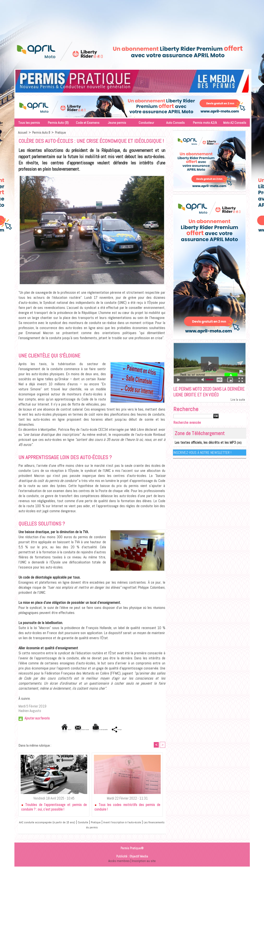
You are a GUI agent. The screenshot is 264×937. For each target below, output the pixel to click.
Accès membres (118, 861)
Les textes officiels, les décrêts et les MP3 (200, 451)
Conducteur (146, 122)
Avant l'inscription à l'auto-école (142, 822)
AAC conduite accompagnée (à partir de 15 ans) (52, 822)
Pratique (61, 132)
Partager (138, 729)
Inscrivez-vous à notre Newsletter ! (202, 460)
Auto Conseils (175, 122)
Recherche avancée (188, 431)
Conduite (96, 822)
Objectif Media (138, 857)
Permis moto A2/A (205, 122)
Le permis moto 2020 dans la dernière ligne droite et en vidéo (206, 396)
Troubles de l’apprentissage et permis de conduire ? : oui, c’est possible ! (54, 807)
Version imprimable (108, 729)
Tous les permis (29, 122)
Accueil (22, 132)
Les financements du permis (92, 827)
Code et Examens (87, 122)
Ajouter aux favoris (37, 718)
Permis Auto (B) (58, 122)
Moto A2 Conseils (234, 122)
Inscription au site (144, 861)
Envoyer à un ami (71, 729)
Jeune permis (117, 122)
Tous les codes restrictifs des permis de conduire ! (127, 807)
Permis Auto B (41, 132)
